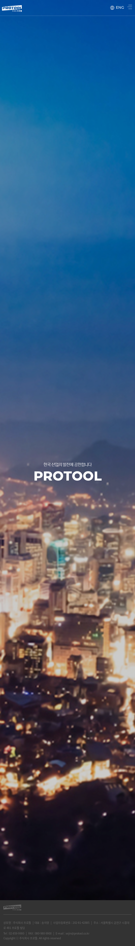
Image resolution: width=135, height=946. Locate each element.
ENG (117, 7)
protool (12, 7)
